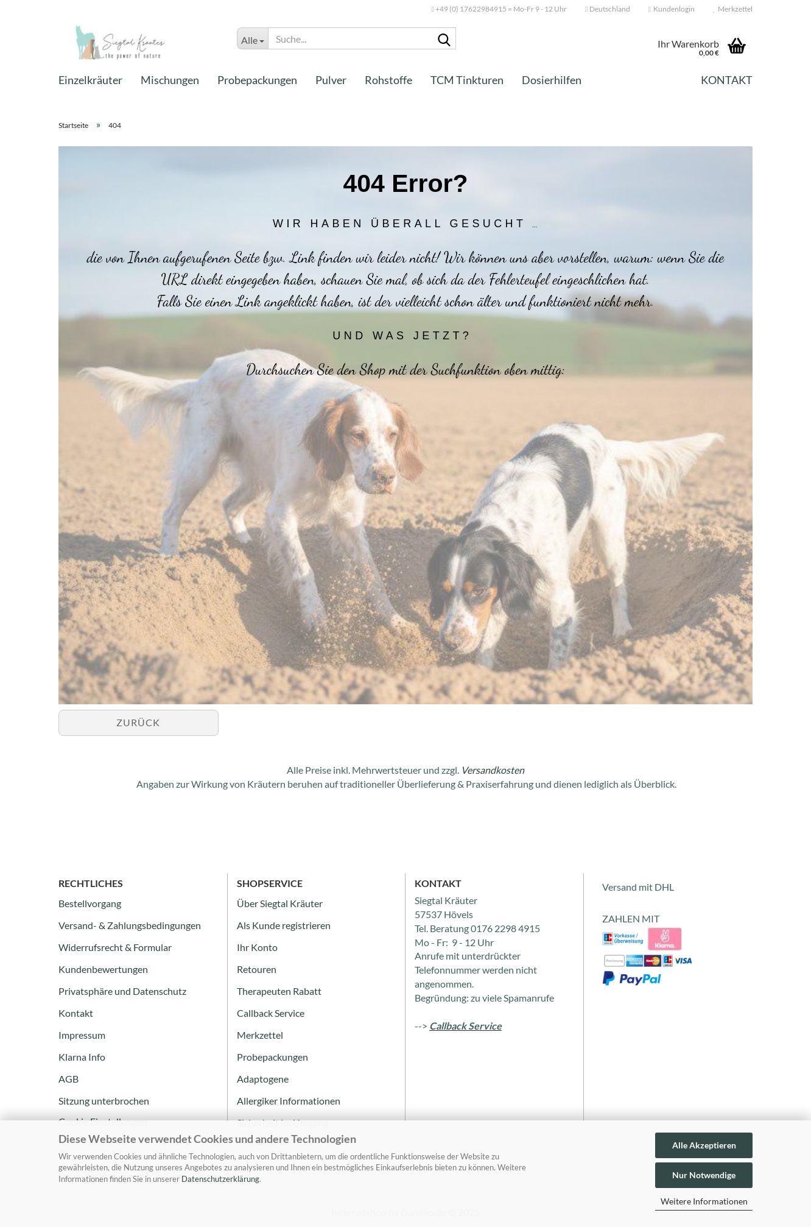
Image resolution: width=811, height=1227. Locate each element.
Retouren (256, 969)
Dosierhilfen (551, 80)
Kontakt (727, 80)
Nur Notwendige (704, 1175)
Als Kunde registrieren (284, 925)
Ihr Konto (257, 947)
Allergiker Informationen (288, 1100)
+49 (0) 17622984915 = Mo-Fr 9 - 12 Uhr (499, 8)
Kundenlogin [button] (671, 8)
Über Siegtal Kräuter (280, 903)
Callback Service (270, 1013)
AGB (68, 1078)
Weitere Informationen (704, 1201)
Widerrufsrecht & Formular (115, 947)
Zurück (138, 722)
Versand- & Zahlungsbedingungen (129, 925)
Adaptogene (263, 1078)
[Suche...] (252, 38)
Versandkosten (492, 770)
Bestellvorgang (89, 903)
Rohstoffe (388, 80)
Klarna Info (81, 1057)
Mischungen (170, 80)
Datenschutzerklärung (220, 1179)
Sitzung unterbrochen (103, 1100)
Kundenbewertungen (103, 969)
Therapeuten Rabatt (279, 991)
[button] (607, 9)
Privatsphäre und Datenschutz (122, 991)
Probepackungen (257, 80)
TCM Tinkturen (467, 80)
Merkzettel (733, 8)
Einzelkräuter (90, 80)
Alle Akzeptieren (704, 1145)
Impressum (81, 1035)
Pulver (330, 80)
